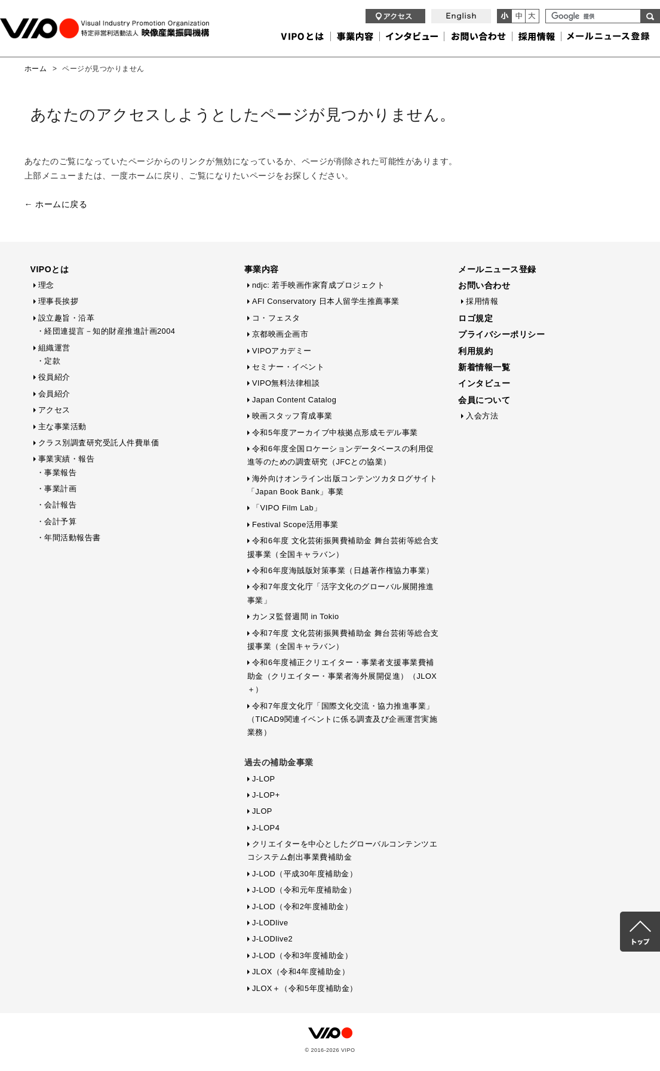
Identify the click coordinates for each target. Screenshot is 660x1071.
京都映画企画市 (280, 334)
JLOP (262, 811)
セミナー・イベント (288, 366)
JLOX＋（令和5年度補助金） (305, 988)
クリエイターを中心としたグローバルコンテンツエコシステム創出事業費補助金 (342, 850)
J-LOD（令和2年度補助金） (302, 906)
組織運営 (54, 347)
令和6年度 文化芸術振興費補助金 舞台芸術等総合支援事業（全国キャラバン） (343, 547)
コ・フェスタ (276, 317)
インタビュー (484, 383)
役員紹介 (54, 377)
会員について (484, 400)
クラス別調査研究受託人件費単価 (98, 442)
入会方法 (482, 415)
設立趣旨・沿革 (66, 317)
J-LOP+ (266, 794)
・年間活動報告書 (68, 537)
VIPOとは (49, 269)
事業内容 (261, 269)
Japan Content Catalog (294, 399)
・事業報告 (56, 472)
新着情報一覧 (484, 367)
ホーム (35, 68)
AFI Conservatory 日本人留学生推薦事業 (326, 301)
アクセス (54, 409)
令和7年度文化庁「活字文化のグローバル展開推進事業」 (340, 593)
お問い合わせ (484, 285)
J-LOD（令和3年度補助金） (302, 955)
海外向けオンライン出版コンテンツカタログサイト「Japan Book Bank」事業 (342, 485)
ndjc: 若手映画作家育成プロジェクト (318, 285)
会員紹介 (54, 393)
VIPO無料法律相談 (286, 382)
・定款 (48, 360)
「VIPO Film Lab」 (287, 507)
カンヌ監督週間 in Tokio (295, 616)
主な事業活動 (62, 426)
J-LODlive (270, 922)
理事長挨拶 (58, 301)
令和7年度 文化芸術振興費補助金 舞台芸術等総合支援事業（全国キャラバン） (343, 640)
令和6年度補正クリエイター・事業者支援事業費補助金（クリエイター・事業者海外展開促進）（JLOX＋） (342, 676)
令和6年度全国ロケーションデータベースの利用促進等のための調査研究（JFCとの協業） (340, 455)
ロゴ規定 (475, 318)
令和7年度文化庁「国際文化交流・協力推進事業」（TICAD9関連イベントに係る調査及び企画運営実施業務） (342, 719)
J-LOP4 (266, 827)
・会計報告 (56, 504)
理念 (46, 285)
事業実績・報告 (66, 458)
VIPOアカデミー (282, 350)
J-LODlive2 (272, 938)
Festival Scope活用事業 (295, 524)
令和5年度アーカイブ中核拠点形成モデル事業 (335, 432)
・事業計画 (56, 488)
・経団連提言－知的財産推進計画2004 (106, 331)
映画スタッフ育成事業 (292, 415)
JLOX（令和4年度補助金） (300, 971)
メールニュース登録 (497, 269)
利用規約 (475, 351)
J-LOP (263, 778)
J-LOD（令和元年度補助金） (304, 889)
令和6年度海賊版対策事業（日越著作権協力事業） (343, 570)
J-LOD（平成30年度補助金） (304, 873)
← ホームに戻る (56, 204)
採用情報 (482, 301)
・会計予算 (56, 521)
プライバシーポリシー (501, 334)
